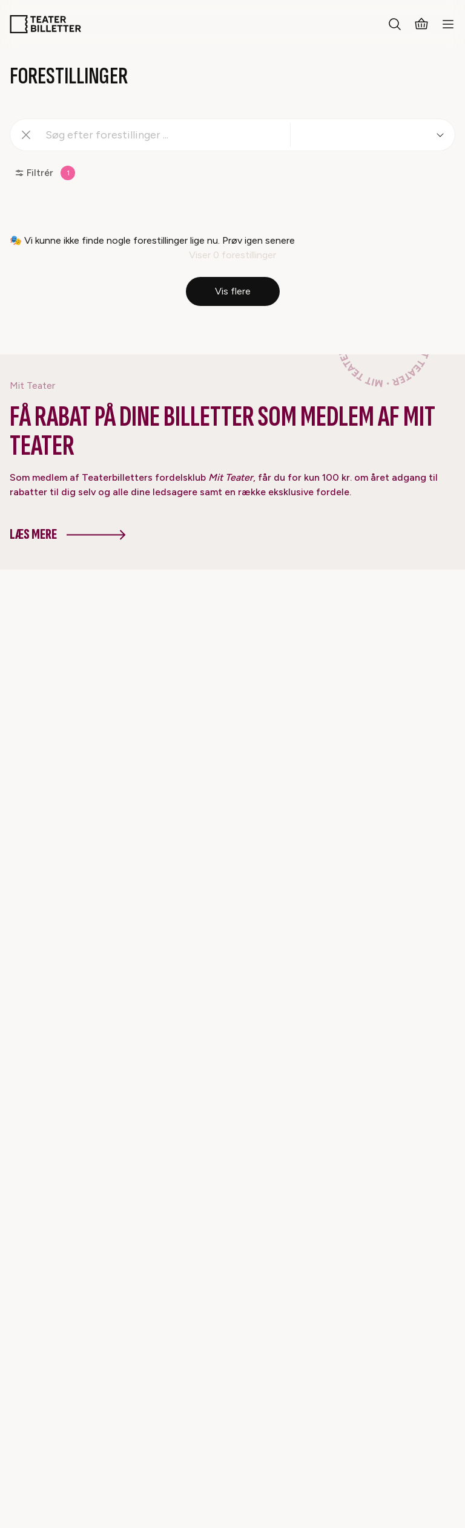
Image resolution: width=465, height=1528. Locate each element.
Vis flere (233, 291)
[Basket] (421, 24)
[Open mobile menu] (448, 24)
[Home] (45, 24)
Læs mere (68, 534)
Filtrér (45, 173)
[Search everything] (395, 24)
